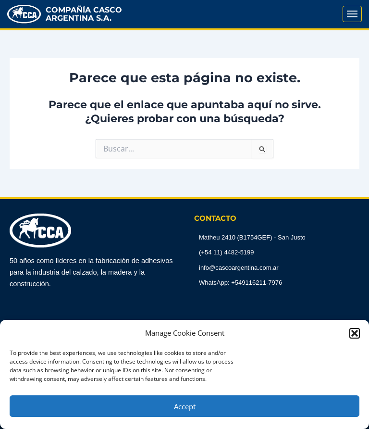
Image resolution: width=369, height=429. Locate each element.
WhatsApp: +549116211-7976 (240, 282)
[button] (354, 333)
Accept (185, 406)
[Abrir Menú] (352, 14)
